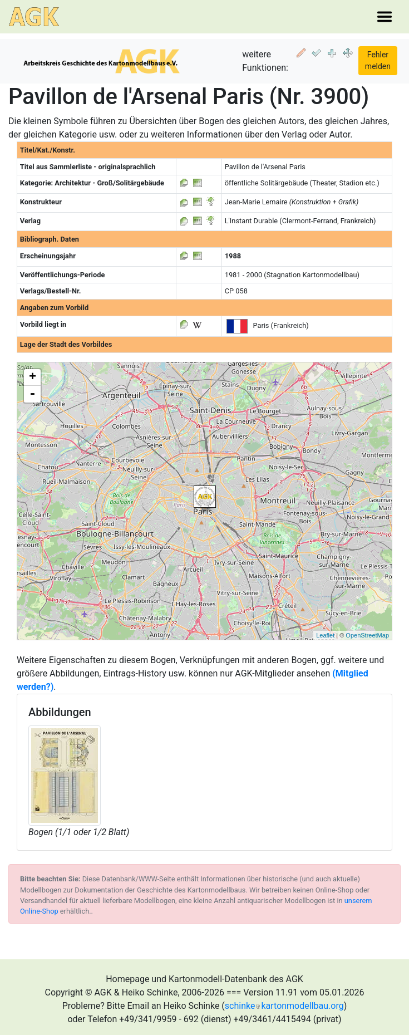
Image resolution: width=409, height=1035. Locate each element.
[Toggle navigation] (384, 17)
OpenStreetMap (367, 635)
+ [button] (32, 377)
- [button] (32, 394)
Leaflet (325, 635)
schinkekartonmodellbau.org (284, 1005)
